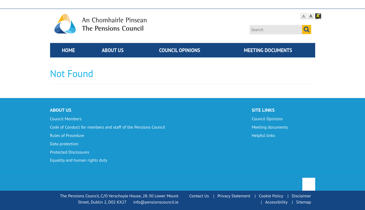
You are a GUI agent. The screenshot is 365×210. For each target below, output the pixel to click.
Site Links (263, 110)
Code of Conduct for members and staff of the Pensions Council (107, 127)
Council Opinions (179, 50)
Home (68, 50)
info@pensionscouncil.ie (155, 202)
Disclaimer (301, 195)
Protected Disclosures (69, 152)
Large (311, 16)
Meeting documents (268, 50)
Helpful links (263, 135)
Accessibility (276, 202)
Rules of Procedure (67, 135)
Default (304, 16)
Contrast (318, 16)
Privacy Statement (233, 195)
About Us (113, 50)
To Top (309, 180)
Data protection (64, 143)
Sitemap (303, 202)
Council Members (66, 118)
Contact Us (199, 195)
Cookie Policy (271, 195)
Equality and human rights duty (78, 160)
